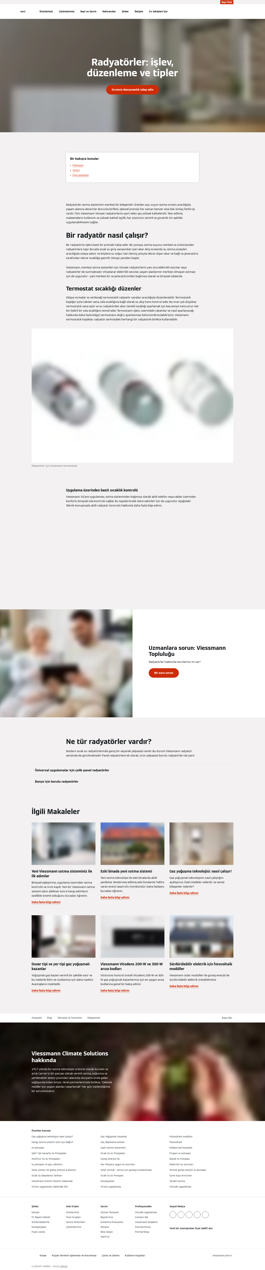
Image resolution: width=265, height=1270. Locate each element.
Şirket (125, 11)
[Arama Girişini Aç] (231, 11)
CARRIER (63, 1266)
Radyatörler (94, 1017)
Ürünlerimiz (46, 11)
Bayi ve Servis (88, 11)
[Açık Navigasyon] (23, 11)
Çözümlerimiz (66, 11)
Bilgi (49, 1017)
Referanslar (109, 11)
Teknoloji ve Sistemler (69, 1017)
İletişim (139, 11)
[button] (228, 1018)
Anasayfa (37, 1017)
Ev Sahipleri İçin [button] (158, 11)
